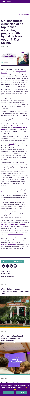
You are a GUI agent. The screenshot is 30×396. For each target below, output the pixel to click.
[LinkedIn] (3, 266)
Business (14, 7)
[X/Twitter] (7, 266)
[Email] (15, 266)
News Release (17, 261)
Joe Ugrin (11, 144)
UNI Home (3, 7)
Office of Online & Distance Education (14, 129)
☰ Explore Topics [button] (24, 14)
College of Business (11, 126)
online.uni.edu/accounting (15, 234)
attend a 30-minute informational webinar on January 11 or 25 (13, 225)
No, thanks (22, 393)
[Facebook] (11, 266)
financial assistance (6, 192)
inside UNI (8, 7)
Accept (8, 393)
